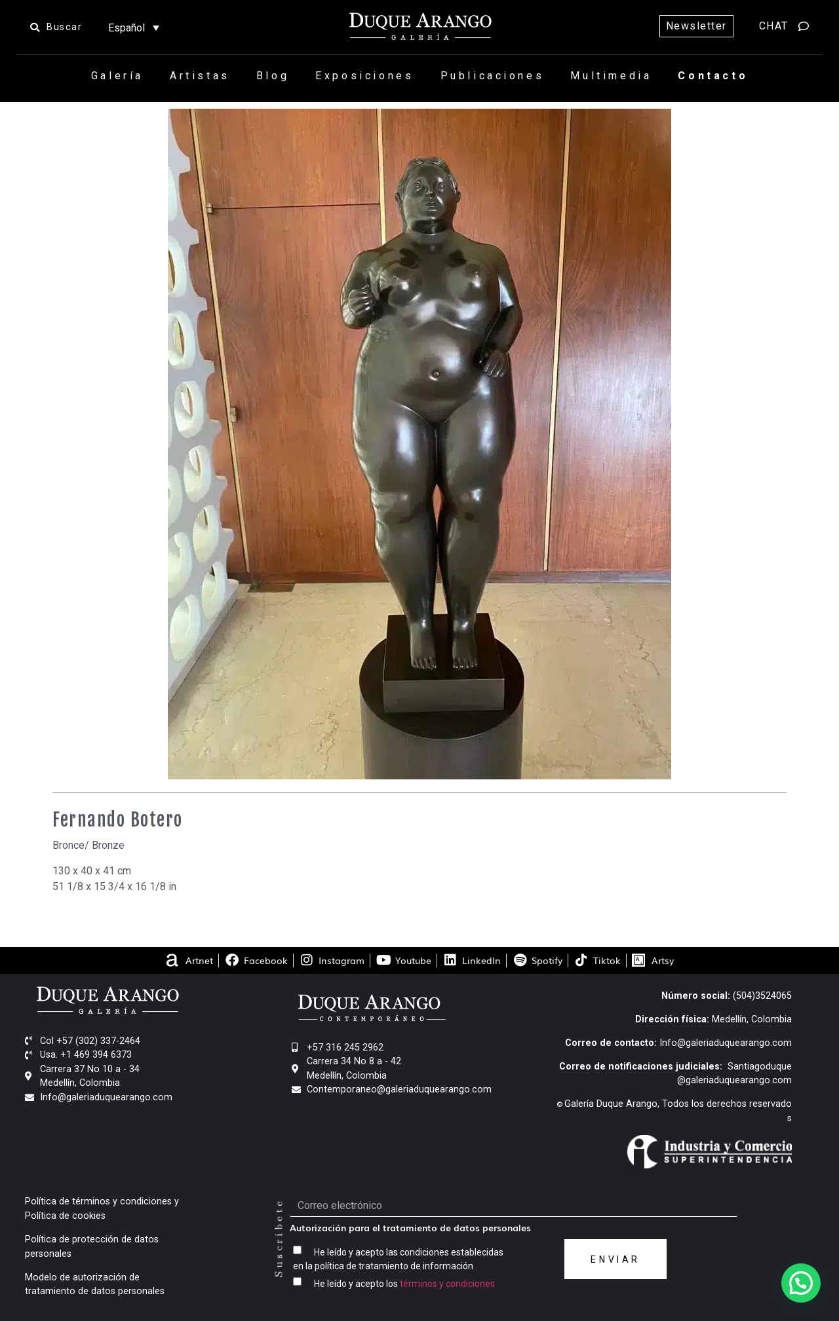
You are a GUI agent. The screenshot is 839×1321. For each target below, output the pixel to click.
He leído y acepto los (404, 1283)
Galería (117, 75)
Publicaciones (492, 75)
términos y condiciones (447, 1283)
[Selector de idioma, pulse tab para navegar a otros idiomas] (134, 28)
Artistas (200, 75)
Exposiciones (364, 75)
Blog (272, 75)
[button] (801, 1283)
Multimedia (611, 75)
